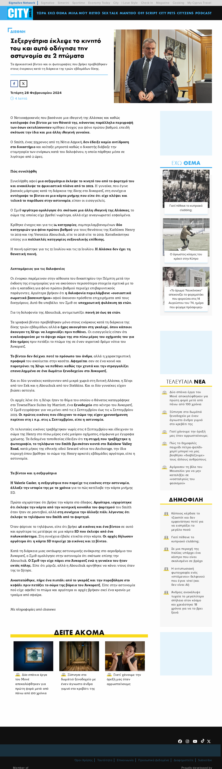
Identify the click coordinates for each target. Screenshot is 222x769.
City (115, 3)
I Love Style (130, 3)
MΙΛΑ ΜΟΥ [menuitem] (77, 13)
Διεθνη (17, 32)
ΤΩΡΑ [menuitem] (41, 13)
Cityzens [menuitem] (185, 13)
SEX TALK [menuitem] (110, 13)
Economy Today (99, 3)
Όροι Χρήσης (84, 760)
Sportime (78, 3)
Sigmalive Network (22, 3)
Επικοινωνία (125, 760)
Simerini (63, 3)
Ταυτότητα (104, 760)
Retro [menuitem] (94, 13)
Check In (147, 3)
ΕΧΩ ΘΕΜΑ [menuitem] (57, 13)
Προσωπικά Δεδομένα (153, 760)
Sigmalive (47, 3)
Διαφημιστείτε (184, 760)
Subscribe (205, 760)
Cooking (178, 3)
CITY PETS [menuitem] (167, 13)
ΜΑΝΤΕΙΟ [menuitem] (128, 13)
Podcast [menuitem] (203, 13)
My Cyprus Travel (199, 3)
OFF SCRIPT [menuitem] (147, 13)
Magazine (163, 3)
